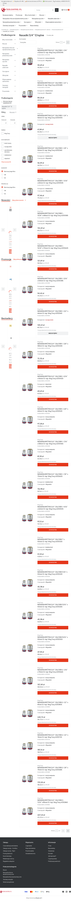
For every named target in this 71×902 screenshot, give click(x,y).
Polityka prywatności (54, 861)
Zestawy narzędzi (8, 879)
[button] (57, 10)
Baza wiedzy (51, 848)
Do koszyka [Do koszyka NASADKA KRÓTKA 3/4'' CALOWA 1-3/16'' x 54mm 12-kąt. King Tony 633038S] (53, 301)
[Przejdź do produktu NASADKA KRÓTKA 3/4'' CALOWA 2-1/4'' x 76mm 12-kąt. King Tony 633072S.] (28, 746)
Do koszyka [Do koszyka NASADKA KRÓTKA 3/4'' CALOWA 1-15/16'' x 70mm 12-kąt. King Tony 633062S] (53, 269)
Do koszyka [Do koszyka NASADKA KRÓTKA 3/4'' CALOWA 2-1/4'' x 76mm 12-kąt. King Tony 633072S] (53, 758)
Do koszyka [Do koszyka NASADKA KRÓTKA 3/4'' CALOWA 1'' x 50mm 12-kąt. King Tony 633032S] (53, 562)
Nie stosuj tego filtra (9, 171)
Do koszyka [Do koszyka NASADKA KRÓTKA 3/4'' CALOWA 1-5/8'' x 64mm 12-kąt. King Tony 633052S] (53, 432)
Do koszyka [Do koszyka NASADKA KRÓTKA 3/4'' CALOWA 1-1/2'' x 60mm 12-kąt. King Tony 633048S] (53, 106)
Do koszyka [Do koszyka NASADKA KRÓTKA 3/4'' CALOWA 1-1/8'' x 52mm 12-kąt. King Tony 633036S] (53, 171)
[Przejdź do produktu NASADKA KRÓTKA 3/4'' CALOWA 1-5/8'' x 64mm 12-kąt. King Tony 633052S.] (28, 420)
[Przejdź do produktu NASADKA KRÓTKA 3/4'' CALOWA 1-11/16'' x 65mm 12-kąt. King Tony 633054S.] (28, 191)
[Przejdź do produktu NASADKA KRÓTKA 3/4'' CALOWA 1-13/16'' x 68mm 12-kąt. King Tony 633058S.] (28, 224)
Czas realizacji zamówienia (10, 845)
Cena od (3, 120)
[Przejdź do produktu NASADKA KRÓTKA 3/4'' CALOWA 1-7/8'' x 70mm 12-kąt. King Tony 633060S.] (28, 485)
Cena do (12, 120)
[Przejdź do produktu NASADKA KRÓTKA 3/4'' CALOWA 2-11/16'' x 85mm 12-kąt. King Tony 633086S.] (28, 811)
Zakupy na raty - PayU (9, 851)
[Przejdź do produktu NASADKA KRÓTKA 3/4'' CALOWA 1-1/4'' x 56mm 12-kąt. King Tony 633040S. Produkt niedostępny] (28, 126)
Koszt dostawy (7, 856)
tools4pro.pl (4, 29)
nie (5, 178)
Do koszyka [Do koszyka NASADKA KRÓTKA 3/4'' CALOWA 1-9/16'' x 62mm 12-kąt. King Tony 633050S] (53, 530)
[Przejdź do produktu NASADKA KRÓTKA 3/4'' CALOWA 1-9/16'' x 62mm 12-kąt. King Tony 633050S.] (28, 517)
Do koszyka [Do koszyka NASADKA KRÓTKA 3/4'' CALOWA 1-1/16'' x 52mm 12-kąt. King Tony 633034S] (53, 73)
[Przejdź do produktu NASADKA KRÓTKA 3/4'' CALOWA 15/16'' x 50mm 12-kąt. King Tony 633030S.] (28, 648)
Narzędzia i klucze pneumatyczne (12, 877)
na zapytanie (8, 146)
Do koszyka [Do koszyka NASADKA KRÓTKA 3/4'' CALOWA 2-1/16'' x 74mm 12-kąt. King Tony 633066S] (53, 693)
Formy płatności (7, 853)
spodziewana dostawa (8, 151)
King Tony (7, 133)
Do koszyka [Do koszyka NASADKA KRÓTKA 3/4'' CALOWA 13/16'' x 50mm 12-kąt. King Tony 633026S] (53, 627)
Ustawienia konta (30, 853)
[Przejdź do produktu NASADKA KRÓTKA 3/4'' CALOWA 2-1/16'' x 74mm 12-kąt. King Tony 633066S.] (28, 680)
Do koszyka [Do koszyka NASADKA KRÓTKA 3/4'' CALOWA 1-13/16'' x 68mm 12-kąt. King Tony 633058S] (53, 236)
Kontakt (50, 853)
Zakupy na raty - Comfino (10, 848)
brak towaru (7, 143)
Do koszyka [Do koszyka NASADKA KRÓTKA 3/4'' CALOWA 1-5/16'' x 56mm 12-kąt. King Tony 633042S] (53, 399)
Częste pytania (52, 858)
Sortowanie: (22, 39)
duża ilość (7, 158)
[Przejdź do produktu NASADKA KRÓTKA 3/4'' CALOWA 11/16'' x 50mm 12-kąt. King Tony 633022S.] (28, 583)
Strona (57, 42)
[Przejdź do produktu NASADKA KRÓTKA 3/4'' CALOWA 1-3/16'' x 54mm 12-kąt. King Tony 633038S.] (28, 289)
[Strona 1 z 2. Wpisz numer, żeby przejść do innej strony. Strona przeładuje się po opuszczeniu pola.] (61, 42)
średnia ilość (7, 155)
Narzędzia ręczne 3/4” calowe (42, 29)
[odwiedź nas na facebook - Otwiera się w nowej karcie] (63, 892)
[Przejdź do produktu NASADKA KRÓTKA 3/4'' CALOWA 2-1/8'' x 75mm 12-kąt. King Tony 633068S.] (28, 778)
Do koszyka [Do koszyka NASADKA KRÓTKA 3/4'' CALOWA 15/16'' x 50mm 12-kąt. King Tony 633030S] (53, 660)
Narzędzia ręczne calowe (27, 29)
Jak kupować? (52, 856)
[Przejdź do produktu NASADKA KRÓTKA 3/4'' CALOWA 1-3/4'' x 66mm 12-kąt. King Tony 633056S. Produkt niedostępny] (28, 322)
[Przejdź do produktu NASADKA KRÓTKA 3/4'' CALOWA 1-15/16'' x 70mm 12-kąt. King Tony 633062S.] (28, 257)
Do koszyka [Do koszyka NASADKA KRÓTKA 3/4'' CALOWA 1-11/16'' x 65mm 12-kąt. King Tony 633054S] (53, 203)
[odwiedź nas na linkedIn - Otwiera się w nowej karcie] (70, 892)
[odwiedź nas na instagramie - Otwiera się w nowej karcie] (67, 892)
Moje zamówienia (30, 848)
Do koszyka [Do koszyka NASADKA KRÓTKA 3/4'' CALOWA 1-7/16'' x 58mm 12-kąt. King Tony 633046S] (53, 464)
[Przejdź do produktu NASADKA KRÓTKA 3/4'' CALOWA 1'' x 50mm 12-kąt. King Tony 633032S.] (28, 550)
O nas (49, 845)
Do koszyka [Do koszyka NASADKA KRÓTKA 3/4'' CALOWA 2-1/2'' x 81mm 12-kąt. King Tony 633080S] (53, 725)
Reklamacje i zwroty (8, 858)
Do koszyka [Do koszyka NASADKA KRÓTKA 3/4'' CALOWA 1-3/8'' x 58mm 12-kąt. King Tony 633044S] (53, 367)
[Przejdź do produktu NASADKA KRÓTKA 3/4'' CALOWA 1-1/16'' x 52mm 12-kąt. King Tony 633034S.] (28, 61)
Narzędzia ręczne (14, 29)
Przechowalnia (30, 851)
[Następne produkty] (63, 830)
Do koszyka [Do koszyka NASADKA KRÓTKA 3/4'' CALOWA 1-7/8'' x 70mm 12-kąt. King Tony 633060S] (53, 497)
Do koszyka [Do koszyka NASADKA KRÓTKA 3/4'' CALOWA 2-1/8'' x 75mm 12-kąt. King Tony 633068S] (53, 790)
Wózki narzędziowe (8, 882)
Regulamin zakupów (8, 861)
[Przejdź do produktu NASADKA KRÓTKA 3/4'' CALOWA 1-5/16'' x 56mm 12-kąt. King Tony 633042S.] (28, 387)
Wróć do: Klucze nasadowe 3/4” (6, 102)
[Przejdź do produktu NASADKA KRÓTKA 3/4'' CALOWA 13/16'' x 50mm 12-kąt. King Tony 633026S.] (28, 615)
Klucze (5, 870)
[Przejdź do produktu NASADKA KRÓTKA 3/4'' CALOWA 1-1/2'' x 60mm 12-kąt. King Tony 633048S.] (28, 94)
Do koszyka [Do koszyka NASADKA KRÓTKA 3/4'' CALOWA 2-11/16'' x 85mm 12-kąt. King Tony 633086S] (53, 823)
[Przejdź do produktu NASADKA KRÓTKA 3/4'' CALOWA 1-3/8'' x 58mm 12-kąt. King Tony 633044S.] (28, 354)
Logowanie (29, 845)
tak (5, 174)
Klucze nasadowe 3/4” (57, 29)
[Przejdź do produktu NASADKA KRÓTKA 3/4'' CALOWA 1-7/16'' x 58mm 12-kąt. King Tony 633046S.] (28, 452)
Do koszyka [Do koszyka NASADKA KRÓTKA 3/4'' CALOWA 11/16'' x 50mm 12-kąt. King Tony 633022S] (53, 595)
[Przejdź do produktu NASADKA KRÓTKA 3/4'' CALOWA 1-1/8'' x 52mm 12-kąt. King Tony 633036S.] (28, 159)
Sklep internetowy (33, 898)
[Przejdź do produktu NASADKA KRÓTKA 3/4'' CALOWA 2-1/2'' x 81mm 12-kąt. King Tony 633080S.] (28, 713)
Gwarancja (51, 851)
